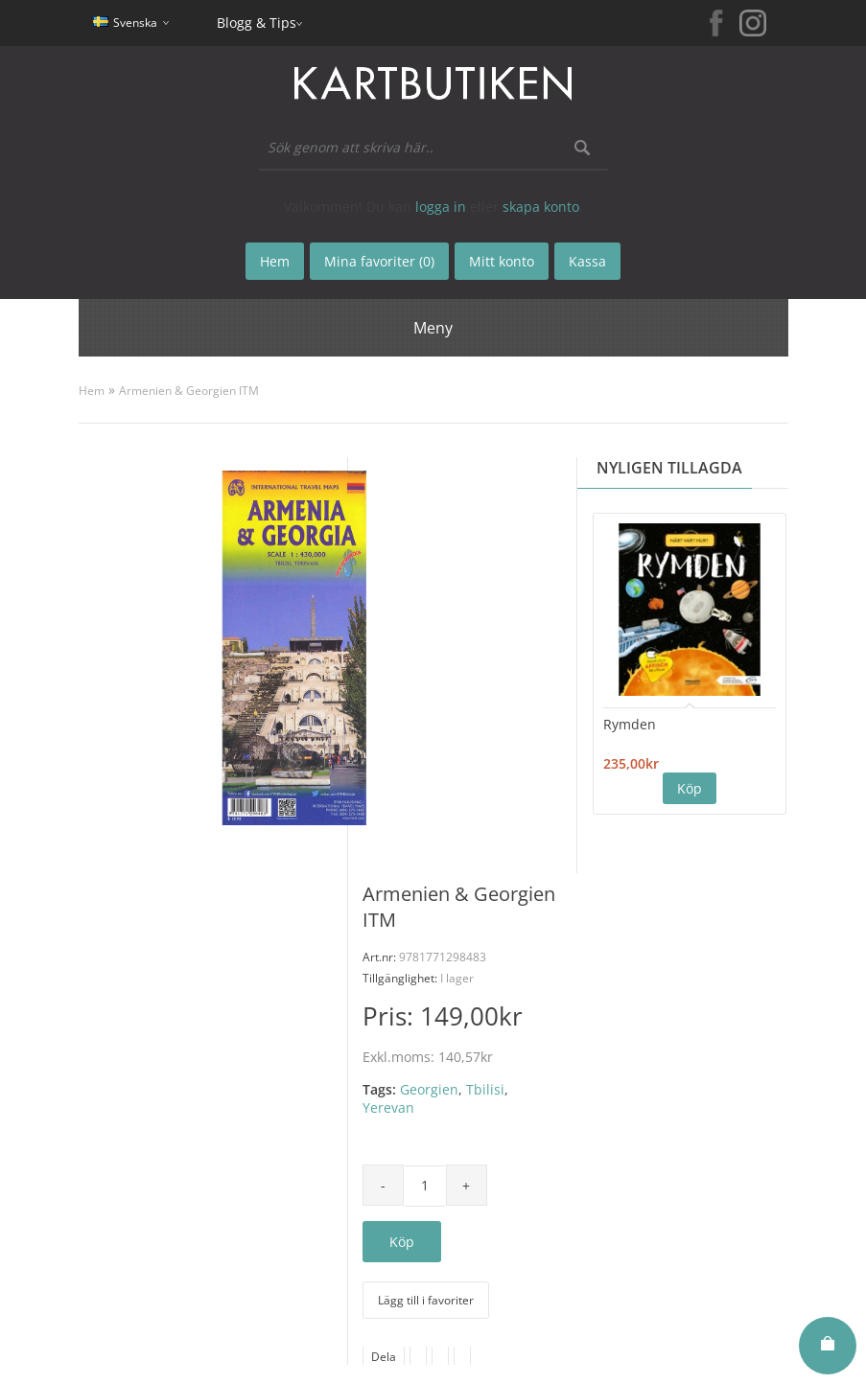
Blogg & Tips (256, 22)
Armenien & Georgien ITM (189, 390)
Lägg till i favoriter (426, 1300)
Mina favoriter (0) (379, 261)
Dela (383, 1357)
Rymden (629, 724)
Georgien (429, 1089)
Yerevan (388, 1107)
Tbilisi (485, 1089)
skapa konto (541, 206)
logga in (440, 206)
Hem (92, 390)
